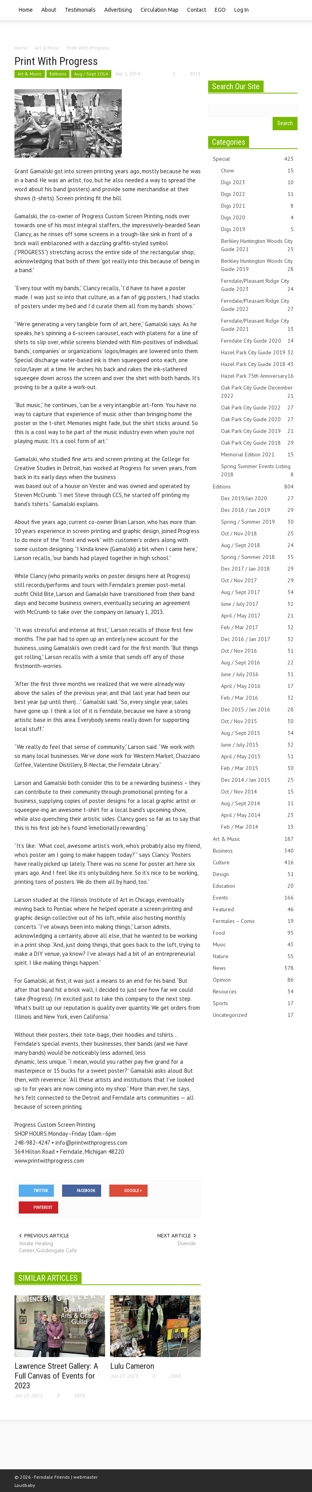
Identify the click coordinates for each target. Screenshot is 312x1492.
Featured (253, 909)
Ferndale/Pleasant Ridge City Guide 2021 (257, 325)
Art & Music (30, 74)
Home (26, 10)
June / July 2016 (257, 674)
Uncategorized (253, 1015)
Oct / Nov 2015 (257, 721)
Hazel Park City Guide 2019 (257, 352)
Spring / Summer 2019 (257, 522)
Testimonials (80, 10)
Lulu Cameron (132, 1366)
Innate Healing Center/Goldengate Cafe (48, 1247)
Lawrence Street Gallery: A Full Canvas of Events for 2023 (56, 1375)
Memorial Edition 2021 (257, 455)
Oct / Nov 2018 (257, 534)
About (48, 10)
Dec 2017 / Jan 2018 (257, 569)
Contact (196, 10)
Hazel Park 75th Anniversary (257, 376)
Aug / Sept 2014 (91, 74)
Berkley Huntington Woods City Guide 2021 (257, 245)
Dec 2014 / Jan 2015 (257, 780)
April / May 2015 (257, 756)
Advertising (118, 10)
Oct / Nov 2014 (257, 792)
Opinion (253, 980)
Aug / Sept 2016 (257, 663)
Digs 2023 (257, 182)
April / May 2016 (257, 686)
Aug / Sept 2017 (257, 592)
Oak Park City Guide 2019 (257, 431)
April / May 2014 (257, 815)
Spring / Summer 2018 (257, 557)
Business (253, 851)
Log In (241, 10)
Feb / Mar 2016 (257, 698)
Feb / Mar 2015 (257, 768)
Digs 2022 (257, 194)
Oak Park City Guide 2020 (257, 419)
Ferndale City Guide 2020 (257, 341)
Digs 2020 (257, 218)
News (253, 968)
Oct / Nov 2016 (257, 651)
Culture (253, 862)
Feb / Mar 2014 (257, 827)
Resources (253, 991)
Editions (58, 74)
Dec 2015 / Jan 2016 (257, 710)
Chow (257, 171)
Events (253, 898)
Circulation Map (159, 10)
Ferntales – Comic (253, 921)
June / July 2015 (257, 745)
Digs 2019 (257, 229)
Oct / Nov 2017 (257, 580)
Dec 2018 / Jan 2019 (257, 510)
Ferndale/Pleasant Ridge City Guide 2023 (257, 285)
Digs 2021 (257, 206)
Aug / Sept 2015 (257, 733)
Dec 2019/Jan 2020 (257, 498)
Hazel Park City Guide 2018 (257, 364)
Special (253, 159)
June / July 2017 (257, 604)
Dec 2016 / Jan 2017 (257, 639)
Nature (253, 956)
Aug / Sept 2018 (257, 545)
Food (253, 933)
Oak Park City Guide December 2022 (257, 392)
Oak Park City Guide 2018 (257, 443)
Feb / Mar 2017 (257, 627)
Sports (253, 1003)
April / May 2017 (257, 616)
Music (253, 945)
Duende (187, 1243)
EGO (220, 10)
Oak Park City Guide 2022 (257, 408)
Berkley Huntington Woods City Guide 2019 (257, 265)
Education (253, 886)
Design (253, 874)
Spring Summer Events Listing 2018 (257, 471)
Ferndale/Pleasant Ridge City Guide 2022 (257, 305)
